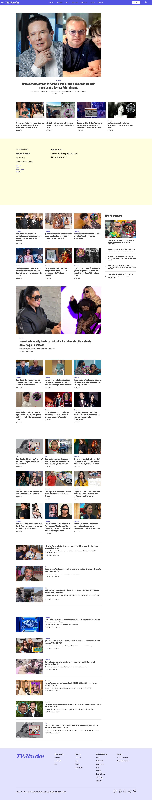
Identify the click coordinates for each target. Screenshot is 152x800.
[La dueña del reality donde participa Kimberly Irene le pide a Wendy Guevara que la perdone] (58, 310)
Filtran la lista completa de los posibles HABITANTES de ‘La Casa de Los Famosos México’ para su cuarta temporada (72, 621)
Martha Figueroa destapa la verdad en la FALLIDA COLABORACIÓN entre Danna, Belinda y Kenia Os (71, 684)
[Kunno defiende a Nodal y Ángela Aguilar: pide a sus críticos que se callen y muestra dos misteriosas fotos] (29, 399)
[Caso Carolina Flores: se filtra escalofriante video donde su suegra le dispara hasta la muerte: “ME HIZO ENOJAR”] (29, 730)
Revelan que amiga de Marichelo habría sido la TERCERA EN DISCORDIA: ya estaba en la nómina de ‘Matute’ (122, 267)
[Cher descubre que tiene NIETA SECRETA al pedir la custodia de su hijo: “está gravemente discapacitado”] (87, 399)
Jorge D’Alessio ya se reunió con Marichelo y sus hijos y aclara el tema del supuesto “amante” (57, 414)
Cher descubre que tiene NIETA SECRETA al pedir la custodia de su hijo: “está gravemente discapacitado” (86, 415)
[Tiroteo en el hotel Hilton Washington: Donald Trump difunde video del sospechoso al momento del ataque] (91, 110)
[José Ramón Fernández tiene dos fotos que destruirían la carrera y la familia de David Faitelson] (29, 367)
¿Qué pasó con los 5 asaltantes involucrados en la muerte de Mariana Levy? (120, 125)
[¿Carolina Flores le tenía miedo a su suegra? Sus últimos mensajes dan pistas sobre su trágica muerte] (29, 552)
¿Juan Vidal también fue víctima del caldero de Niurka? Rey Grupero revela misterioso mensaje (58, 235)
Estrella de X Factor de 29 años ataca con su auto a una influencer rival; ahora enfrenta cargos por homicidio (30, 125)
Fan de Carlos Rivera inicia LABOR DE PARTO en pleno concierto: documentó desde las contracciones (120, 276)
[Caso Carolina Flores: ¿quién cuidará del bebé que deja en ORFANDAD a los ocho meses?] (29, 446)
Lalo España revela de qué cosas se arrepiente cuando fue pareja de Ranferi (58, 493)
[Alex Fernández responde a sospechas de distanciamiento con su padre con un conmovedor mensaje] (29, 221)
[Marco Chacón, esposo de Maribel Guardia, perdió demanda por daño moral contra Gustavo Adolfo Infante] (58, 45)
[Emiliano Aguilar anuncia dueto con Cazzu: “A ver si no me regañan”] (29, 478)
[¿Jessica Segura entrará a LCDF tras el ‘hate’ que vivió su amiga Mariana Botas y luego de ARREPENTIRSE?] (29, 645)
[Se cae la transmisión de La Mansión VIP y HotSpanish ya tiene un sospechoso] (87, 221)
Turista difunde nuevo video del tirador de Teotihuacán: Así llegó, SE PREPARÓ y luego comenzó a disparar (72, 591)
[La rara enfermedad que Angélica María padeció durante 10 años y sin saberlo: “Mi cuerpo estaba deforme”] (58, 367)
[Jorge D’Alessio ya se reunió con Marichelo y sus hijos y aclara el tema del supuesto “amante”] (58, 399)
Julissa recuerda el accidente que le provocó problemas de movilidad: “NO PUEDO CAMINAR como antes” (122, 258)
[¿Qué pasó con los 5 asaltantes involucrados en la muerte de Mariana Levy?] (122, 110)
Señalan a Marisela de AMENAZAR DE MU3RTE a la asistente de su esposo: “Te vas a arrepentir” (121, 250)
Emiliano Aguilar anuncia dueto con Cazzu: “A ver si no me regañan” (29, 492)
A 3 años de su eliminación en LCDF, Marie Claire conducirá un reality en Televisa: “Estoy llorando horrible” (87, 461)
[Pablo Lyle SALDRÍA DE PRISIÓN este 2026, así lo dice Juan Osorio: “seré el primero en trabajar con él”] (29, 709)
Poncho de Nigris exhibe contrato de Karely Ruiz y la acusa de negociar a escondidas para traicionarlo (29, 526)
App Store (18, 165)
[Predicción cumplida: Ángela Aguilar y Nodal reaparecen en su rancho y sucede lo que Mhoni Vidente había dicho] (87, 255)
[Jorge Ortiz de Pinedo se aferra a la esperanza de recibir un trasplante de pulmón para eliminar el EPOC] (29, 573)
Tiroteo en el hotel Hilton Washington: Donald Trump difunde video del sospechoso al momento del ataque (90, 125)
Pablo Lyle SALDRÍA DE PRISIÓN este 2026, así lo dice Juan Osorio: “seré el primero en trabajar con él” (73, 705)
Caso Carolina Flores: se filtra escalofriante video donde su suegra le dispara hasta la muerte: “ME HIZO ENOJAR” (71, 726)
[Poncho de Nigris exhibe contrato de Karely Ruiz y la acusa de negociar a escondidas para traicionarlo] (29, 511)
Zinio (17, 167)
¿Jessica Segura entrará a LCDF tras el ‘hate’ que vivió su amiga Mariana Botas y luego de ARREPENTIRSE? (72, 642)
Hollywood (100, 2)
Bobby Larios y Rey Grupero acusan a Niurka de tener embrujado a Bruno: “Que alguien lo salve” (87, 382)
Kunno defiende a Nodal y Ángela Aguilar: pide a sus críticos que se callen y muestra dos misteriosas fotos (28, 415)
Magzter (18, 171)
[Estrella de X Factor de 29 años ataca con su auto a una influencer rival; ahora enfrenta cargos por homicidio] (30, 110)
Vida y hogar (84, 2)
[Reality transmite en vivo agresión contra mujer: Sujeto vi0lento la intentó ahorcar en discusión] (29, 666)
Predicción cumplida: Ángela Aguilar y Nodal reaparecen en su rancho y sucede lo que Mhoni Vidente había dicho (87, 271)
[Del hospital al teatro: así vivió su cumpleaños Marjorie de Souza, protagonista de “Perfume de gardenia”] (58, 255)
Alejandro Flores (29, 351)
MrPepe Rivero (55, 669)
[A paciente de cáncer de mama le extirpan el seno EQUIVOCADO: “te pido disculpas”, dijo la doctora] (58, 446)
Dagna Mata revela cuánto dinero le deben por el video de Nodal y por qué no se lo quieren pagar (87, 493)
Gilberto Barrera (62, 93)
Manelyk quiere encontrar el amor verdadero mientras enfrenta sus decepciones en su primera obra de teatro (29, 271)
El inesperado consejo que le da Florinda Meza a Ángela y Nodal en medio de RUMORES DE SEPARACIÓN (121, 242)
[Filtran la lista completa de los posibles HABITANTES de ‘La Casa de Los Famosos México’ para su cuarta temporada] (29, 624)
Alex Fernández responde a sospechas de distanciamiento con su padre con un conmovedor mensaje (28, 237)
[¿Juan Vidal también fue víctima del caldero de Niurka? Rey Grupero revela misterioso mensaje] (58, 221)
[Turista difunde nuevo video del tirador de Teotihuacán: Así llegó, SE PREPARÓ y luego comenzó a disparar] (29, 595)
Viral (67, 2)
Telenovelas (59, 2)
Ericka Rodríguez (55, 576)
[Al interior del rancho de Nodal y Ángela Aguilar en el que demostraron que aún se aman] (60, 110)
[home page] (12, 2)
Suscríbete (136, 2)
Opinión (92, 2)
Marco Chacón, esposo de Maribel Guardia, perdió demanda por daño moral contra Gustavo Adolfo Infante (58, 85)
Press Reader (20, 169)
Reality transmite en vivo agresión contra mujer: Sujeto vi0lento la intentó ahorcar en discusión (70, 663)
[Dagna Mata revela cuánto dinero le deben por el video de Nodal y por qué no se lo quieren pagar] (87, 478)
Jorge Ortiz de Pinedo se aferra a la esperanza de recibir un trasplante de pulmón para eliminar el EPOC (73, 570)
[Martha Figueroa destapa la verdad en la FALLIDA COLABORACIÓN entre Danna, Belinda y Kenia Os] (29, 687)
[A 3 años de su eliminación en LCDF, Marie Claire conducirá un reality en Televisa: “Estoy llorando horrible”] (87, 446)
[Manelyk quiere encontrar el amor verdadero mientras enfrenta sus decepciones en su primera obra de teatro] (29, 255)
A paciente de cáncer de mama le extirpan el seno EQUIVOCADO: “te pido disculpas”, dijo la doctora (57, 461)
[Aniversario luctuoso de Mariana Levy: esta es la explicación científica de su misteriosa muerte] (87, 511)
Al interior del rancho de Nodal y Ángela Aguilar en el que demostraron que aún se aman (60, 125)
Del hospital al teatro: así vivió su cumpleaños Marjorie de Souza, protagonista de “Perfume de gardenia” (57, 271)
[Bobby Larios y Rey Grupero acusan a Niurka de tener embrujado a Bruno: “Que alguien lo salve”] (87, 367)
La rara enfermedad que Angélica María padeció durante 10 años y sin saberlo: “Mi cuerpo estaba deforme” (58, 382)
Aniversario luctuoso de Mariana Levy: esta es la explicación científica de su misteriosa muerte (87, 526)
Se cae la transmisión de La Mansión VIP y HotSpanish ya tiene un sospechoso (87, 235)
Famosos (51, 2)
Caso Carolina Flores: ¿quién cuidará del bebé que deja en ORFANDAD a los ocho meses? (29, 461)
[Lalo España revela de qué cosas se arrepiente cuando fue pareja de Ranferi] (58, 478)
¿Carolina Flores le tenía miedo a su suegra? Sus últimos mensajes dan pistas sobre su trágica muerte (71, 547)
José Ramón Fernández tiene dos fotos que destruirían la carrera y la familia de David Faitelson (29, 382)
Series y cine (75, 2)
